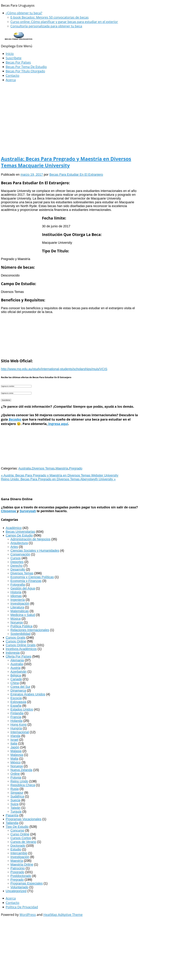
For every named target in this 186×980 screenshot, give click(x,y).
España (15, 705)
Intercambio (18, 853)
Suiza (14, 804)
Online (15, 774)
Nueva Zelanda (21, 770)
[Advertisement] (70, 101)
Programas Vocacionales (23, 819)
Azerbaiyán (18, 671)
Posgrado (17, 872)
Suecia (15, 800)
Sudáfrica (17, 796)
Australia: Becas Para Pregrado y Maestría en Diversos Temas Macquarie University (66, 162)
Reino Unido (19, 781)
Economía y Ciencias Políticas (32, 577)
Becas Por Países (18, 62)
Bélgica (15, 675)
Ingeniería (17, 600)
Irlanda (15, 736)
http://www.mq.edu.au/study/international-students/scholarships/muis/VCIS (54, 369)
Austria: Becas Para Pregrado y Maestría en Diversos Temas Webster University (59, 475)
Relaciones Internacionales (29, 630)
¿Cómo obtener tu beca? (24, 13)
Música (15, 618)
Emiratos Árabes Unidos (27, 694)
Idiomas (16, 596)
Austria (15, 668)
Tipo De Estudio (17, 826)
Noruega (16, 622)
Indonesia (13, 652)
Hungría (16, 728)
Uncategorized (16, 891)
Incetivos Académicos (21, 649)
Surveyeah (28, 511)
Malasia (16, 751)
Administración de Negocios (30, 539)
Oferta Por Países (18, 656)
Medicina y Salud (22, 615)
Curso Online (19, 834)
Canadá (16, 679)
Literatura (17, 607)
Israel (14, 739)
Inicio (10, 53)
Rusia (14, 789)
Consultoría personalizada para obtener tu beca (46, 26)
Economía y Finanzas (25, 581)
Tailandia (12, 823)
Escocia (16, 698)
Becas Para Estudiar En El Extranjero (76, 174)
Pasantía (12, 815)
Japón (14, 747)
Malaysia (16, 755)
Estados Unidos (21, 709)
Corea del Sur (20, 687)
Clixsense (9, 511)
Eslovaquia (18, 702)
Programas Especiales (26, 883)
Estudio (15, 849)
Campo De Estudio (19, 535)
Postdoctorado (20, 876)
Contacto (12, 75)
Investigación (19, 603)
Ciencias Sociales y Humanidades (34, 550)
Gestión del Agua (22, 588)
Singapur (16, 792)
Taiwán (15, 808)
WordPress (27, 914)
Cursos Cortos (20, 838)
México (15, 762)
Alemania (17, 660)
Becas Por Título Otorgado (25, 71)
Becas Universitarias (20, 531)
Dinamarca (18, 690)
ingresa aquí (57, 424)
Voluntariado (19, 887)
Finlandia (16, 713)
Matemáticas (19, 611)
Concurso (17, 830)
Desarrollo (17, 569)
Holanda (16, 721)
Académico (14, 528)
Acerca (11, 80)
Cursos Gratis (15, 637)
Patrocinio (17, 868)
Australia (24, 468)
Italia (13, 743)
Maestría (62, 468)
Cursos (15, 558)
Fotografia (17, 584)
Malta (14, 758)
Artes (14, 547)
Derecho (16, 565)
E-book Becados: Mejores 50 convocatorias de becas (49, 17)
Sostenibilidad (20, 634)
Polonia (15, 777)
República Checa (22, 785)
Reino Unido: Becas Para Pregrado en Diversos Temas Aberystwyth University (58, 479)
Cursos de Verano (23, 842)
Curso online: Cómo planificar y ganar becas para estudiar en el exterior (64, 22)
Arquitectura (19, 543)
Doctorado (17, 845)
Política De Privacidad (22, 907)
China (14, 683)
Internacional (19, 732)
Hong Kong (18, 724)
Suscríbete (13, 58)
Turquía (15, 811)
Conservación (20, 554)
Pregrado (75, 468)
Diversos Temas (43, 468)
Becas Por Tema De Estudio (26, 67)
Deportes (16, 562)
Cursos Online (16, 641)
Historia (15, 592)
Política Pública (21, 626)
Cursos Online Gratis (21, 645)
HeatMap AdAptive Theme (63, 914)
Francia (15, 717)
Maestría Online (21, 864)
